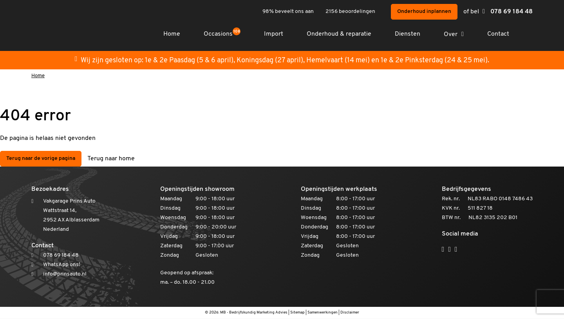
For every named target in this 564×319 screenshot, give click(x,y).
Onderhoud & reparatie (339, 34)
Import (273, 34)
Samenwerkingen (322, 313)
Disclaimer (349, 313)
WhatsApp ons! (61, 265)
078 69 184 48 (511, 12)
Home (171, 34)
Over (450, 34)
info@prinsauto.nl (65, 274)
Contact (498, 34)
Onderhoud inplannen (424, 11)
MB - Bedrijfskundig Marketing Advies (253, 313)
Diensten (407, 34)
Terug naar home (111, 159)
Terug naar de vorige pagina (40, 159)
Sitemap (297, 313)
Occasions (222, 34)
